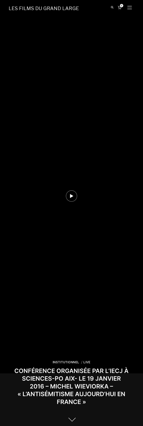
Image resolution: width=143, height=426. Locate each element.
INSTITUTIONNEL (66, 362)
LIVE (86, 362)
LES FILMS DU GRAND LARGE (44, 8)
